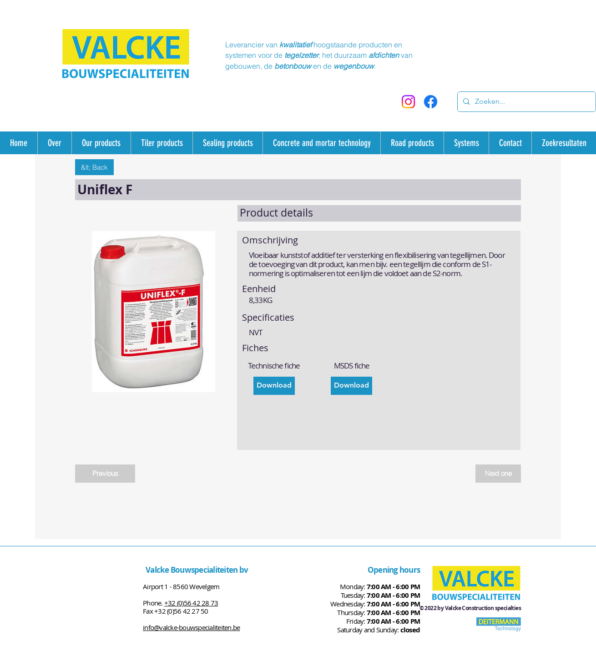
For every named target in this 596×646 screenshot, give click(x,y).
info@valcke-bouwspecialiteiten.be (191, 627)
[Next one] (498, 473)
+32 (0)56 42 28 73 (191, 602)
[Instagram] (408, 102)
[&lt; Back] (94, 167)
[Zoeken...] (525, 101)
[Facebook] (430, 102)
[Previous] (105, 473)
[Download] (274, 386)
